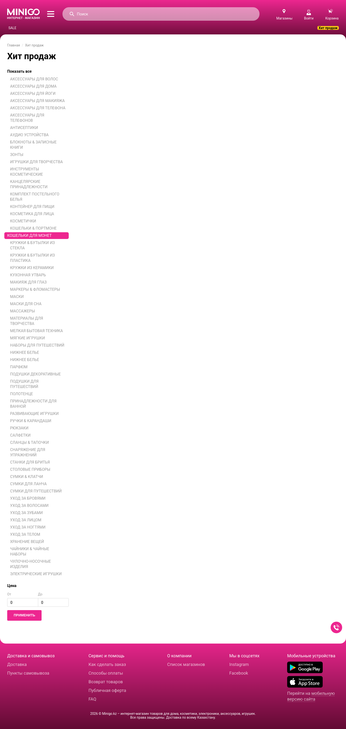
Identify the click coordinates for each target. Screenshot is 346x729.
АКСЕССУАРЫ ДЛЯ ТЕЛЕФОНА (37, 108)
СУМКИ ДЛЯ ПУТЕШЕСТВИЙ (36, 491)
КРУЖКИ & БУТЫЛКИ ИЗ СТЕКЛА (32, 245)
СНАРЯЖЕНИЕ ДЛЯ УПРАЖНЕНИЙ (27, 452)
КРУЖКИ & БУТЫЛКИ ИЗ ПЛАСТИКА (32, 258)
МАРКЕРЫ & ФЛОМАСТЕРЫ (35, 289)
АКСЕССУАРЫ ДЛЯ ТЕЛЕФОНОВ (27, 118)
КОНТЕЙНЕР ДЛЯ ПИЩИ (32, 206)
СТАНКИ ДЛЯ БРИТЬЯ (30, 462)
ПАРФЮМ (19, 367)
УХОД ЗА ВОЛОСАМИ (29, 505)
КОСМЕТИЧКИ (23, 221)
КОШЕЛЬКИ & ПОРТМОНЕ (33, 228)
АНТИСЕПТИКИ (24, 127)
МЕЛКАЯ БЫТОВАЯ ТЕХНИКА (36, 331)
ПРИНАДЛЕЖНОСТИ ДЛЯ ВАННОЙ (33, 404)
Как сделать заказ (107, 664)
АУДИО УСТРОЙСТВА (29, 135)
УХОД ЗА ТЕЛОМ (25, 534)
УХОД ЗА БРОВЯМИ (27, 498)
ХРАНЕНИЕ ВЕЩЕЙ (27, 541)
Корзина (332, 14)
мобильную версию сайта (311, 696)
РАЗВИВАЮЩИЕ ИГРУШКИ (34, 413)
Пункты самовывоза (28, 673)
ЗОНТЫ (16, 154)
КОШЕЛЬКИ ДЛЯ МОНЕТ (29, 235)
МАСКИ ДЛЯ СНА (26, 304)
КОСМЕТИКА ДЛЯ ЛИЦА (32, 214)
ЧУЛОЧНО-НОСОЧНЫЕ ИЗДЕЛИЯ (30, 564)
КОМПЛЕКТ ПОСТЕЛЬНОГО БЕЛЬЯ (34, 197)
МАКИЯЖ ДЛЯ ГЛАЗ (28, 282)
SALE (12, 28)
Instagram (239, 664)
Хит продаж (328, 28)
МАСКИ (17, 296)
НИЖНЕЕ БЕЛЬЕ (24, 352)
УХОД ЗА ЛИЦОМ (25, 520)
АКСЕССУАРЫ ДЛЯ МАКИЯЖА (37, 100)
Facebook (238, 673)
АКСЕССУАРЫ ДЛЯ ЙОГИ (33, 93)
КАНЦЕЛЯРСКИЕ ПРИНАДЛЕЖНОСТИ (29, 184)
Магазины (284, 18)
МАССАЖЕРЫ (22, 311)
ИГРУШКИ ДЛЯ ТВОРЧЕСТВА (36, 162)
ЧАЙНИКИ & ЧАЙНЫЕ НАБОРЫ (29, 551)
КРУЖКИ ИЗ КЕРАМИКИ (32, 267)
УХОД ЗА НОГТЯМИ (27, 527)
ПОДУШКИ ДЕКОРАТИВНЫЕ (35, 374)
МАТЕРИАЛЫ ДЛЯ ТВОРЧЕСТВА (26, 321)
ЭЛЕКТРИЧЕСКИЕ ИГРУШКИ (36, 574)
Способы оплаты (105, 673)
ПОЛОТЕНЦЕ (21, 394)
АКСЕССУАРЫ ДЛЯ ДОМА (33, 86)
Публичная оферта (107, 690)
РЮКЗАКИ (19, 428)
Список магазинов (186, 664)
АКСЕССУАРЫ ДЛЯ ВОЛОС (34, 79)
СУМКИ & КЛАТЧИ (26, 476)
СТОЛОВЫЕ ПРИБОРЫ (30, 469)
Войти (309, 14)
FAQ (92, 699)
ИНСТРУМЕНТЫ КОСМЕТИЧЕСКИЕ (26, 172)
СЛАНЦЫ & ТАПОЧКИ (29, 442)
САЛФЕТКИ (20, 435)
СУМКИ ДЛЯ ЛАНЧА (28, 484)
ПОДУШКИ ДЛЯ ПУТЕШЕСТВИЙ (24, 384)
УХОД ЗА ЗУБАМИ (26, 512)
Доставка (17, 664)
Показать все (19, 71)
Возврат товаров (105, 681)
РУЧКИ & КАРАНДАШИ (30, 421)
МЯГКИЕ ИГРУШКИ (27, 338)
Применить (24, 615)
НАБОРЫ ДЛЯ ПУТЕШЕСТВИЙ (37, 345)
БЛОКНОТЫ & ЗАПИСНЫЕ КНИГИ (33, 145)
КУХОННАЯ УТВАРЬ (28, 275)
